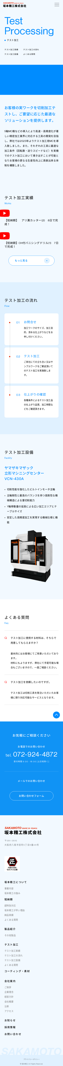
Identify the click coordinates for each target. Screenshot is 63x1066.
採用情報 (10, 1027)
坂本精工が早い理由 (14, 911)
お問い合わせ (12, 1034)
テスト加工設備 (11, 54)
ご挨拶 (7, 988)
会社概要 (9, 1002)
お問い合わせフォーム (31, 796)
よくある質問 (29, 54)
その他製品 (10, 936)
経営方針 (9, 997)
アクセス (9, 1012)
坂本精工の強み (12, 894)
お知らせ (10, 1020)
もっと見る (32, 260)
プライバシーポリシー (31, 1059)
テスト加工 (11, 945)
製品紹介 (10, 929)
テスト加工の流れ (31, 50)
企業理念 (9, 993)
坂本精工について (15, 882)
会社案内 (10, 981)
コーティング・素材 (17, 971)
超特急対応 (10, 906)
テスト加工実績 (11, 50)
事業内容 (9, 889)
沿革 (6, 1007)
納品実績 (9, 916)
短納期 (8, 899)
